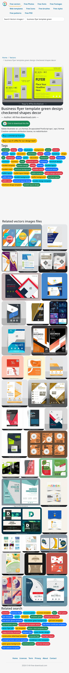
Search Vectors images (13, 19)
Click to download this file (16, 124)
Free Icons (30, 8)
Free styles (58, 8)
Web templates (16, 8)
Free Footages (56, 4)
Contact (53, 658)
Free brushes (44, 8)
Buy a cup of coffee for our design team (19, 141)
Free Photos (29, 4)
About (45, 658)
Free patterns (15, 13)
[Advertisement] (34, 39)
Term (31, 658)
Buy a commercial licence (13, 135)
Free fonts (42, 4)
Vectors (13, 57)
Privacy (38, 658)
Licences (23, 658)
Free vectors (15, 4)
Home (4, 57)
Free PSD (28, 13)
